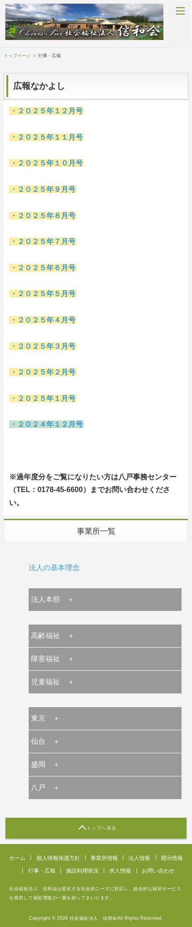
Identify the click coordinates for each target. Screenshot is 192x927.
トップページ (17, 55)
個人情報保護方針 (58, 858)
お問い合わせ (158, 871)
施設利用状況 (82, 871)
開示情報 (172, 858)
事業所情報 (104, 858)
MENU (180, 23)
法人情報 (139, 858)
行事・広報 (42, 871)
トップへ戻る (101, 827)
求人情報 (120, 871)
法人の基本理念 (54, 567)
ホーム (17, 858)
